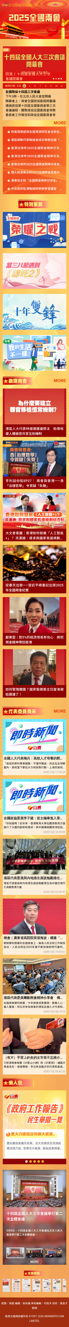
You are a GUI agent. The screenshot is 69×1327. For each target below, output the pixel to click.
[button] (53, 78)
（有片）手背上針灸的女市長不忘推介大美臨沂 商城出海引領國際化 (34, 1057)
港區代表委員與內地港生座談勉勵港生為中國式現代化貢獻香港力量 (34, 878)
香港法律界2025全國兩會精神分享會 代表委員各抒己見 (37, 156)
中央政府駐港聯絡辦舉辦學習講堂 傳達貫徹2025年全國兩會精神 (37, 189)
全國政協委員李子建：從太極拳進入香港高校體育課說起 (34, 818)
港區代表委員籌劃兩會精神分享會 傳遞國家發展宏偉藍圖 (34, 998)
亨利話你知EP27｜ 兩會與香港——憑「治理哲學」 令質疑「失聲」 (34, 483)
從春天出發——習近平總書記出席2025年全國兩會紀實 (34, 587)
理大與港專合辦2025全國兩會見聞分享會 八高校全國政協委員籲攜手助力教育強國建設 (37, 173)
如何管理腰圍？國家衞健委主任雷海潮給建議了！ (34, 691)
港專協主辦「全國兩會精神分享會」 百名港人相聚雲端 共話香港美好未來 (37, 181)
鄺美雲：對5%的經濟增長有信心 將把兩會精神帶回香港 (34, 639)
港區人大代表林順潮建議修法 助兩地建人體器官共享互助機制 (34, 431)
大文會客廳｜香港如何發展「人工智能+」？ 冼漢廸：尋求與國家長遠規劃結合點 (34, 536)
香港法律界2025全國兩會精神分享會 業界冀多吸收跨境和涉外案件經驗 (37, 148)
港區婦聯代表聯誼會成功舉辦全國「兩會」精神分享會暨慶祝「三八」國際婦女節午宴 (37, 140)
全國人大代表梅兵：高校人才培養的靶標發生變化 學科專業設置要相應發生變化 (34, 758)
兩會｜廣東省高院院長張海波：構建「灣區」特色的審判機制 (34, 938)
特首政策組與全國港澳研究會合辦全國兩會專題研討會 (37, 132)
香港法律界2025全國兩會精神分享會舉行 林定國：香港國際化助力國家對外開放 (37, 165)
